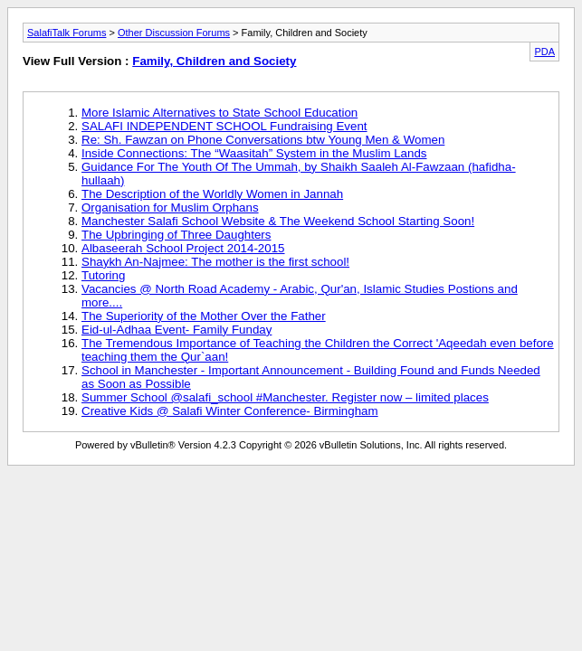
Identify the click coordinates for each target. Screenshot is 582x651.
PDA (544, 51)
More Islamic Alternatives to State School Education (219, 112)
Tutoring (103, 275)
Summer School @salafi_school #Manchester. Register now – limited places (285, 397)
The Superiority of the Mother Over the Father (203, 316)
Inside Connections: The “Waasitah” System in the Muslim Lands (254, 153)
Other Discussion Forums (174, 32)
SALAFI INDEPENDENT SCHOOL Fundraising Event (224, 126)
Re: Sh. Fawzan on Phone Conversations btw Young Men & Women (262, 139)
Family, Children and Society (214, 61)
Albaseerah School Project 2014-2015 (183, 248)
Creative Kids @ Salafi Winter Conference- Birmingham (229, 411)
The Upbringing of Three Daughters (176, 234)
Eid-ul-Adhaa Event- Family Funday (176, 329)
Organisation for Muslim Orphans (170, 207)
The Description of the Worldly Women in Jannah (212, 194)
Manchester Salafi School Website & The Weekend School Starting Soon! (277, 221)
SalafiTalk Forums (66, 32)
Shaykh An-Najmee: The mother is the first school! (215, 262)
